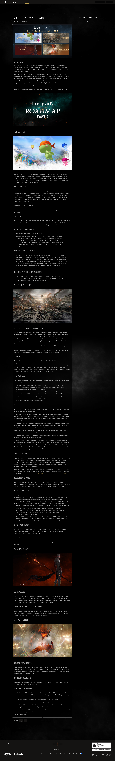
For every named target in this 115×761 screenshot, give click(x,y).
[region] (87, 58)
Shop (109, 2)
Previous (19, 730)
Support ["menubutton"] (45, 2)
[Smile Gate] (18, 754)
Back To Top (57, 744)
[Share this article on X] (21, 720)
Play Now (100, 2)
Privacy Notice (41, 753)
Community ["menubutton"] (35, 2)
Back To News (19, 12)
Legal (34, 753)
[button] (42, 41)
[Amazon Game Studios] (7, 754)
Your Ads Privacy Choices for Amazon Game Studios (69, 753)
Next (67, 730)
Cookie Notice (50, 753)
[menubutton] (57, 749)
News (27, 2)
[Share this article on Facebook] (25, 720)
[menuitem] (20, 2)
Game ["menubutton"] (20, 2)
